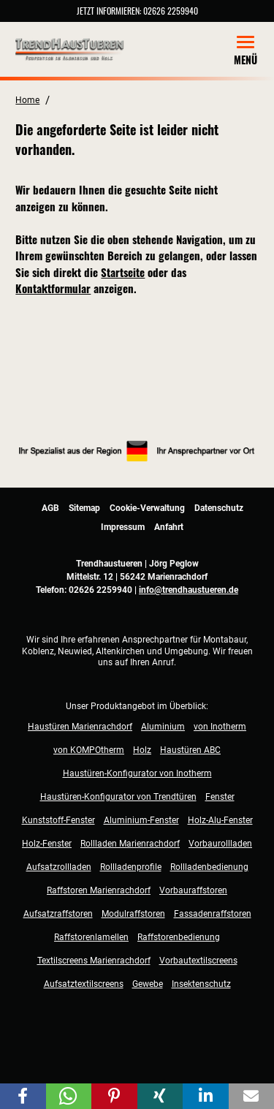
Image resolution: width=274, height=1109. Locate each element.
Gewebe (147, 984)
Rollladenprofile (130, 867)
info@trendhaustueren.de (188, 590)
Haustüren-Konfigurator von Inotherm (137, 773)
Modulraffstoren (133, 914)
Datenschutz (218, 508)
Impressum (123, 527)
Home (27, 100)
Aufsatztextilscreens (83, 984)
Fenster (220, 797)
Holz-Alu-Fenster (220, 820)
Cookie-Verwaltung (147, 508)
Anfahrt (168, 527)
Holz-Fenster (47, 844)
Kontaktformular (53, 288)
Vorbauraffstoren (193, 890)
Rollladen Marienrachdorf (130, 844)
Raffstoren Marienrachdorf (99, 890)
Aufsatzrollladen (58, 867)
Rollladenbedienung (209, 867)
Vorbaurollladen (220, 844)
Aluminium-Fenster (141, 820)
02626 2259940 (170, 10)
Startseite (123, 272)
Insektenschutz (201, 984)
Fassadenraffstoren (212, 914)
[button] (23, 1096)
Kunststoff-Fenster (58, 820)
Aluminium (163, 727)
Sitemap (84, 508)
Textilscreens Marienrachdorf (94, 960)
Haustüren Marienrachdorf (80, 727)
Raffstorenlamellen (91, 937)
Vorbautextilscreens (198, 960)
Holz (142, 750)
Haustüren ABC (190, 750)
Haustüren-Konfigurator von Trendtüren (118, 797)
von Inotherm (220, 727)
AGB (50, 508)
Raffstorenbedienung (178, 937)
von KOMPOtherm (88, 750)
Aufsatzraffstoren (58, 914)
